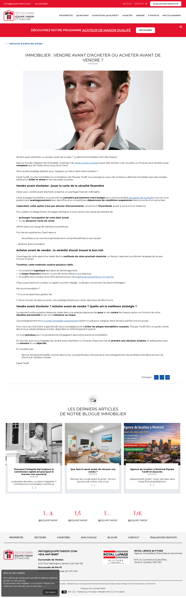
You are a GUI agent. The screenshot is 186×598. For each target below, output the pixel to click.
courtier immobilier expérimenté (61, 321)
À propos (153, 15)
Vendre (140, 15)
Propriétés (66, 15)
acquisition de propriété (141, 198)
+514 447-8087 (48, 556)
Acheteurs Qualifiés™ (105, 15)
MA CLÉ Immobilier (116, 593)
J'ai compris (50, 592)
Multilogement (172, 15)
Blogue (127, 3)
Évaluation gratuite (165, 4)
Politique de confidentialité (93, 590)
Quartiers (82, 15)
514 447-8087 (44, 4)
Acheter (127, 15)
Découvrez (146, 30)
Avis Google (89, 539)
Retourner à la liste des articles (24, 44)
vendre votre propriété (86, 163)
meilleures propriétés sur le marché (95, 277)
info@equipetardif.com (18, 4)
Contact (141, 3)
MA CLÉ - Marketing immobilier (79, 593)
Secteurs (40, 539)
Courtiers (63, 539)
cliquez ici (46, 586)
